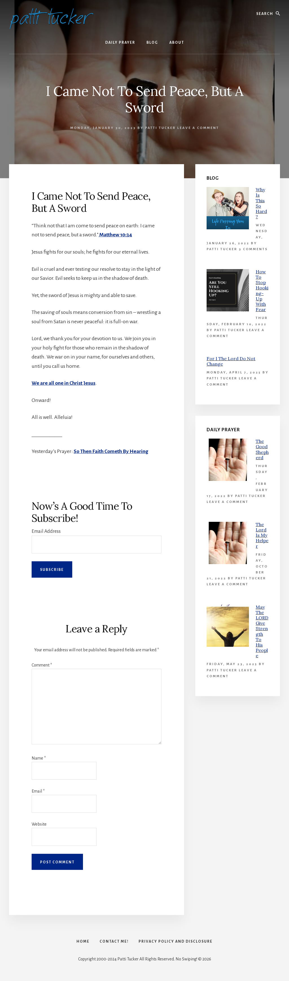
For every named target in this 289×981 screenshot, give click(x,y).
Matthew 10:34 (115, 234)
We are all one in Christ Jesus (64, 383)
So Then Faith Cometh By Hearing (111, 451)
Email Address (46, 531)
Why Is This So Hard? (261, 203)
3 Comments (253, 249)
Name (39, 758)
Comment (42, 665)
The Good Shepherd (262, 449)
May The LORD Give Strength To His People (262, 631)
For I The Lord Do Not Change (231, 361)
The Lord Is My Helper (262, 535)
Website (39, 824)
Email (38, 791)
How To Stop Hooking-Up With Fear (262, 290)
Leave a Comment (198, 128)
